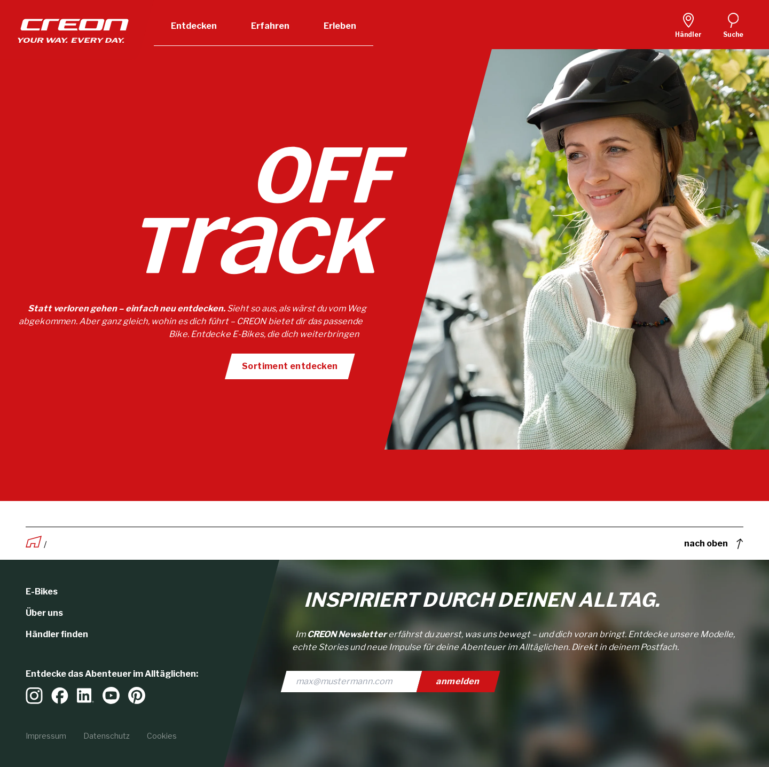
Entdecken (194, 26)
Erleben (340, 26)
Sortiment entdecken (289, 366)
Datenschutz (106, 735)
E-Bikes (42, 591)
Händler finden (57, 634)
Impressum (46, 735)
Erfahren (270, 26)
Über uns (44, 613)
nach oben (713, 543)
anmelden (458, 681)
